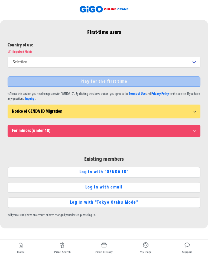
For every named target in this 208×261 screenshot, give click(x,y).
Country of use (104, 49)
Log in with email (104, 187)
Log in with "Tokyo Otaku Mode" (104, 202)
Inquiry (29, 98)
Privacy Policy (160, 94)
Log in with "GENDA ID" (104, 172)
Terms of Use (137, 94)
